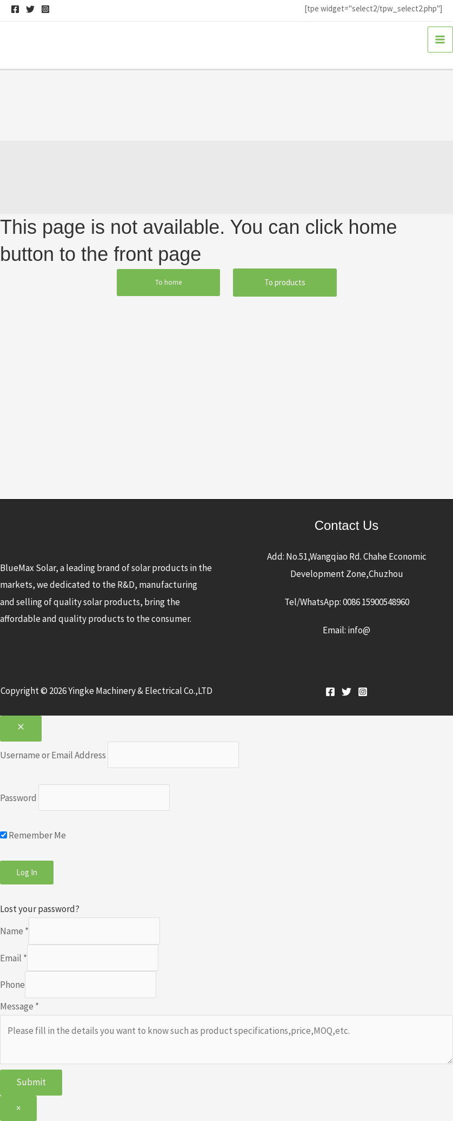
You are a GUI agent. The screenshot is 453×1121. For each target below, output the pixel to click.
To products (284, 282)
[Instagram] (45, 9)
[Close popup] (21, 729)
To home (168, 282)
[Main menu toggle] (441, 40)
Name (14, 931)
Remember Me (33, 835)
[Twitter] (30, 9)
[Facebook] (15, 9)
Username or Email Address (53, 755)
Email (13, 957)
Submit (31, 1082)
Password (18, 798)
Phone (12, 985)
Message (19, 1006)
